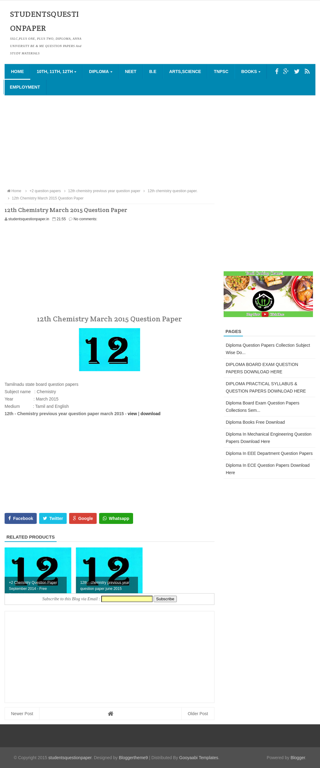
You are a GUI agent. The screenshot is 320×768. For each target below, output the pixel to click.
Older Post (198, 713)
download (150, 413)
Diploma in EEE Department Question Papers (269, 453)
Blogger (298, 757)
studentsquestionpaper (69, 757)
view (132, 413)
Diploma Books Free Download (255, 422)
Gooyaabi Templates (198, 757)
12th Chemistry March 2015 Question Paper (45, 198)
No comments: (85, 219)
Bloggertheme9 (133, 757)
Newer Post (22, 713)
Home (17, 71)
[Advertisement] (160, 141)
